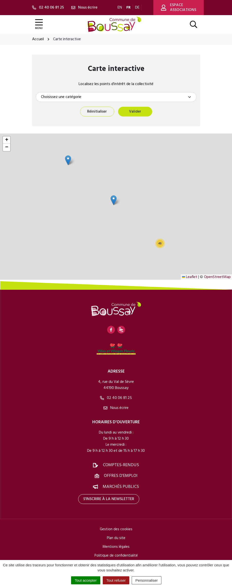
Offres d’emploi (121, 476)
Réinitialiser (97, 111)
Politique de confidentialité (116, 556)
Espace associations (178, 7)
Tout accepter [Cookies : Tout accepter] (86, 580)
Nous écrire (116, 408)
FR (128, 7)
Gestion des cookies (116, 529)
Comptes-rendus (121, 465)
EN (120, 7)
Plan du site (116, 538)
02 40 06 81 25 (116, 398)
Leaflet (189, 277)
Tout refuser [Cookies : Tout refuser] (116, 580)
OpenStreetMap (217, 277)
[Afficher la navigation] (39, 24)
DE (137, 7)
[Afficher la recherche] (193, 24)
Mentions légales (116, 547)
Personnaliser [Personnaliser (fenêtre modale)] (146, 580)
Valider (135, 111)
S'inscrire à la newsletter (108, 499)
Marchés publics (121, 486)
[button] (68, 160)
